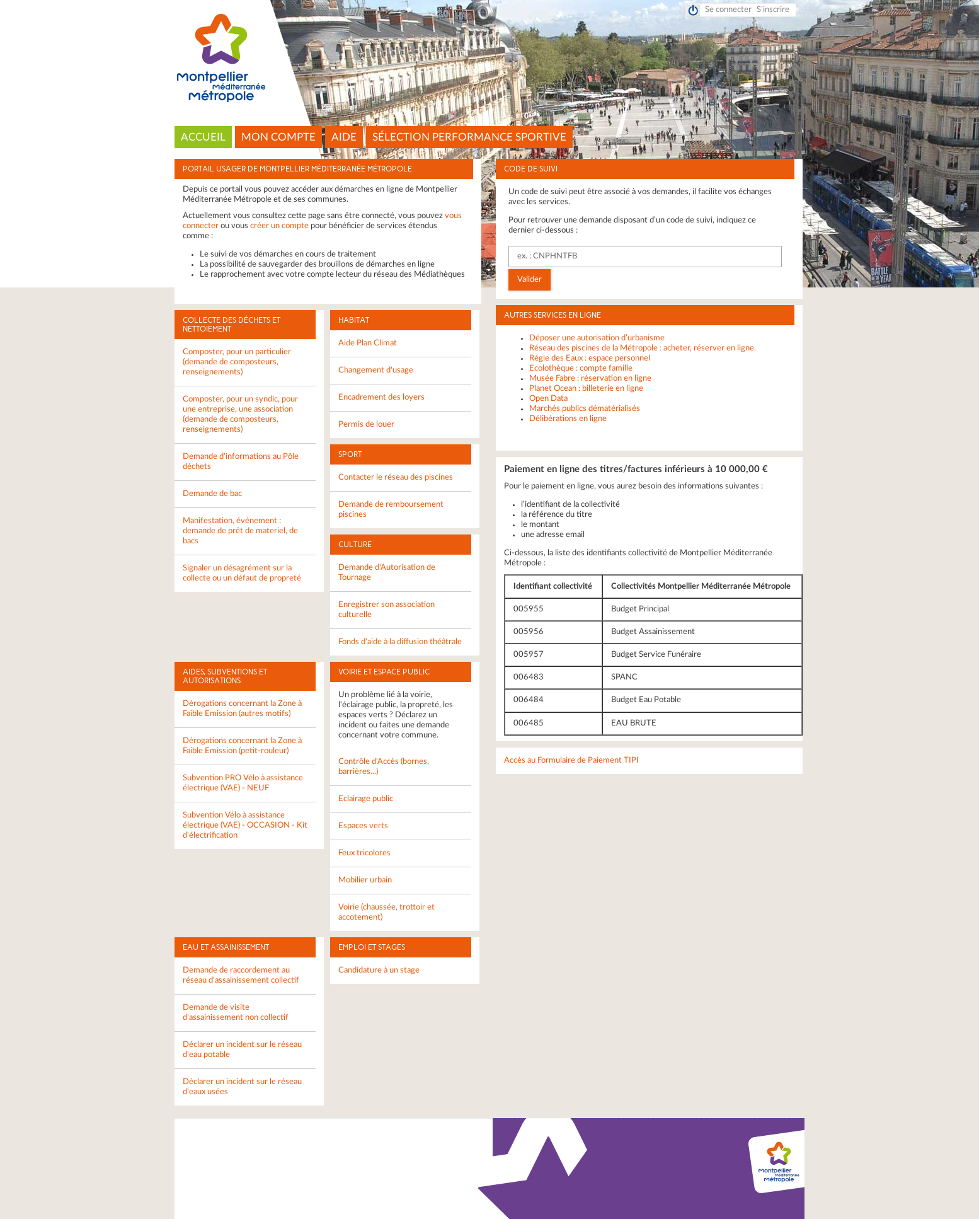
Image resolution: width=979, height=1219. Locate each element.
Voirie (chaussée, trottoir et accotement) (386, 912)
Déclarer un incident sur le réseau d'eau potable (242, 1050)
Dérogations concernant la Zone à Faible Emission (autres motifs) (242, 709)
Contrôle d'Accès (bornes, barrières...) (383, 767)
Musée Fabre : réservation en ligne (590, 378)
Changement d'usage (375, 370)
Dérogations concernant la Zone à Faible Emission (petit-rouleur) (242, 746)
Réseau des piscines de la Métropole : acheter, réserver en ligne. (642, 348)
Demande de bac (212, 494)
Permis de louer (366, 424)
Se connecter (728, 10)
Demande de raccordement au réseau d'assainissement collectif (241, 975)
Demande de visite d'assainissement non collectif (236, 1012)
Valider (529, 279)
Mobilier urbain (365, 880)
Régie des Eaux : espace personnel (589, 358)
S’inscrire (773, 10)
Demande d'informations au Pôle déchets (241, 462)
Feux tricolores (364, 853)
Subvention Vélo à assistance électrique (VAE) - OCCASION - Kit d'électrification (245, 825)
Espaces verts (363, 826)
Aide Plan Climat (367, 343)
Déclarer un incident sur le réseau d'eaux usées (242, 1087)
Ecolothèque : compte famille (581, 368)
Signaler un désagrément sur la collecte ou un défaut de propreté (242, 573)
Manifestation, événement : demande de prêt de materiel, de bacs (240, 531)
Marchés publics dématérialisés (584, 409)
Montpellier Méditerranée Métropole (490, 58)
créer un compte (279, 226)
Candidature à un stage (379, 970)
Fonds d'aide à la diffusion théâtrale (400, 642)
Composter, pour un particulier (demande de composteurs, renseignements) (237, 362)
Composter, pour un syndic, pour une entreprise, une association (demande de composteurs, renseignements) (240, 414)
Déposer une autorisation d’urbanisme (597, 338)
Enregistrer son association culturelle (386, 610)
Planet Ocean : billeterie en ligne (586, 388)
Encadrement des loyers (381, 397)
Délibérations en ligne (568, 419)
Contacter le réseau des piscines (395, 477)
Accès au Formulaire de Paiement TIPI (571, 760)
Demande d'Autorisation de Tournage (386, 572)
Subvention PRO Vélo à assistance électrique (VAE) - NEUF (243, 783)
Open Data (548, 399)
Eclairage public (365, 799)
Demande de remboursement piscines (391, 509)
